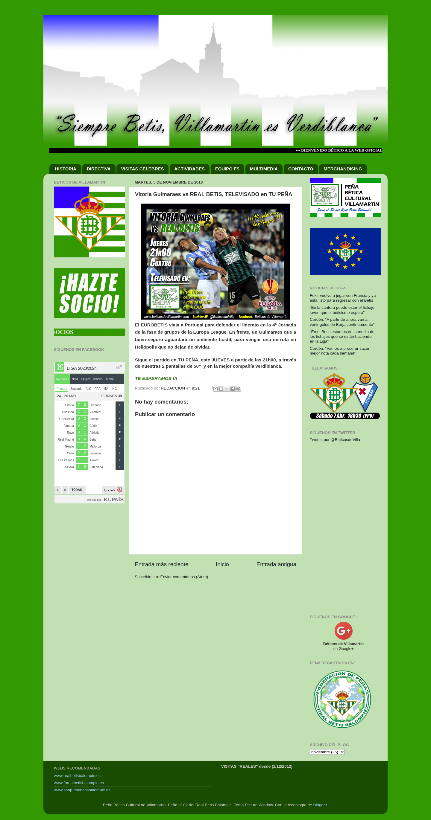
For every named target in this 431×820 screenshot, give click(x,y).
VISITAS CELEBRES (142, 168)
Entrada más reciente (162, 564)
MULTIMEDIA (264, 168)
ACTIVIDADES (189, 168)
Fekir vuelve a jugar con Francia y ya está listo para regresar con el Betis (343, 298)
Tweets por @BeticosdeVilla (335, 439)
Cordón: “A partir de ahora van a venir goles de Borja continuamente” (342, 321)
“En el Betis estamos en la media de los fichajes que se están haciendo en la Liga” (342, 336)
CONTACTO (300, 168)
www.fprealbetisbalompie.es (79, 783)
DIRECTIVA (99, 168)
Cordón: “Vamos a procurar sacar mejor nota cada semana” (339, 350)
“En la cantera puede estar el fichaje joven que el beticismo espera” (342, 309)
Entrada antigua (276, 564)
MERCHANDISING (343, 168)
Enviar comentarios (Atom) (184, 577)
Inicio (222, 564)
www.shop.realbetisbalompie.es (82, 790)
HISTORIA (65, 168)
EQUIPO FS (227, 168)
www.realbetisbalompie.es (77, 775)
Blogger (320, 805)
